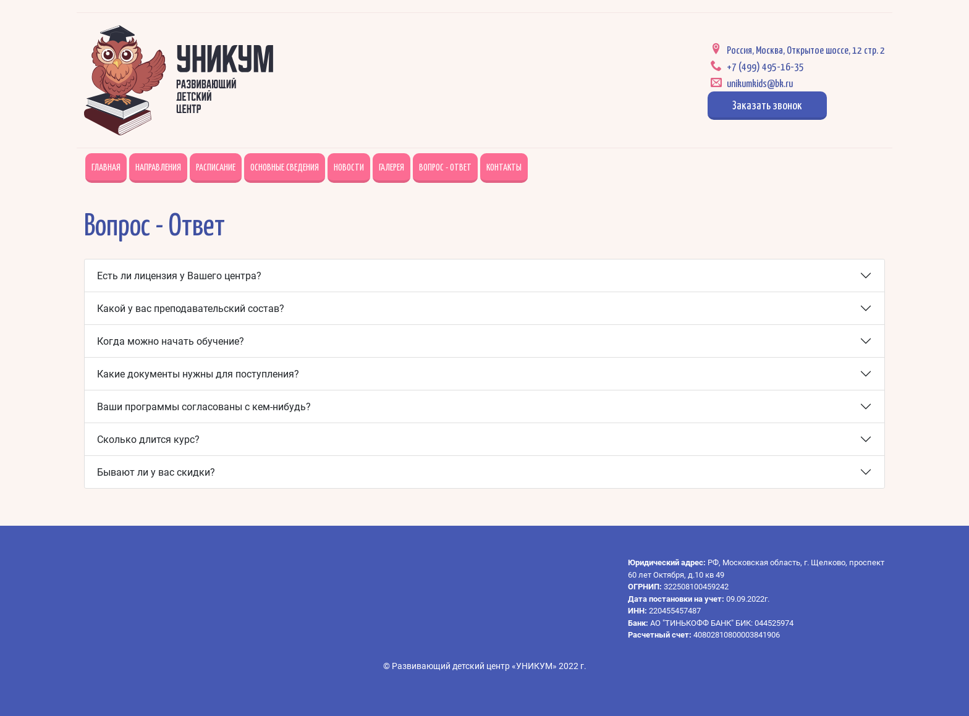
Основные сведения (284, 166)
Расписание (215, 166)
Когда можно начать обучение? (170, 341)
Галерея (391, 166)
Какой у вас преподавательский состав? (190, 308)
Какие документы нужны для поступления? (198, 374)
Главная (106, 166)
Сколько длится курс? (148, 439)
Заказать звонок (767, 104)
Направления (158, 166)
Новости (349, 166)
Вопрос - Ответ (445, 166)
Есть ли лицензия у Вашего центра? (179, 276)
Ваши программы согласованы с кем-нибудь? (204, 407)
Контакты (504, 166)
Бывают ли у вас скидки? (156, 472)
